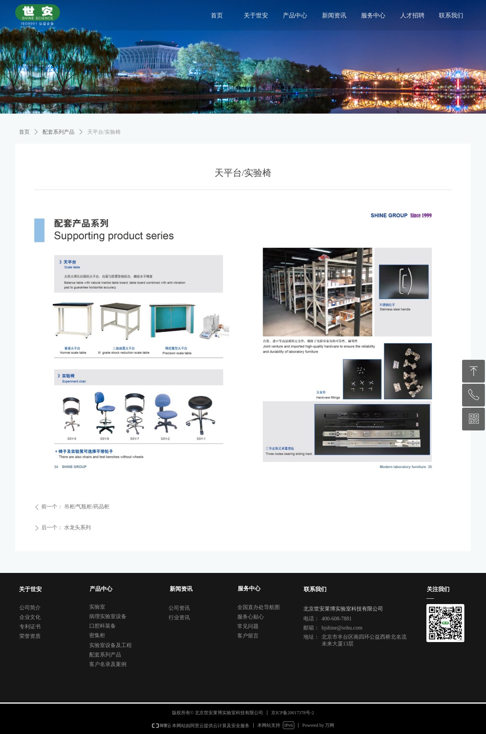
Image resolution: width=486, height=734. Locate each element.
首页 (24, 132)
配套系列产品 (58, 132)
